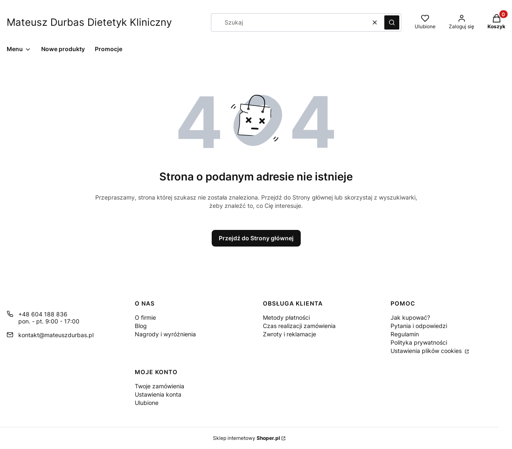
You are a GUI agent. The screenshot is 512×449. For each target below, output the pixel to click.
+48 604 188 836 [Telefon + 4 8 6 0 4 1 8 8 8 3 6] (42, 314)
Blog (141, 325)
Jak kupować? (410, 317)
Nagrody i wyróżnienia (165, 334)
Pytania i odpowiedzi (419, 325)
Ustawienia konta (158, 394)
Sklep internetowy (246, 438)
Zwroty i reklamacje (289, 334)
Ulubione (146, 402)
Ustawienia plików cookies (427, 350)
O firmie (145, 317)
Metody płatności (286, 317)
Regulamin (405, 334)
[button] (391, 22)
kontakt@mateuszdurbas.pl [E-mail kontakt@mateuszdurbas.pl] (56, 334)
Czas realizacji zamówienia (299, 325)
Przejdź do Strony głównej (256, 238)
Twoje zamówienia (159, 386)
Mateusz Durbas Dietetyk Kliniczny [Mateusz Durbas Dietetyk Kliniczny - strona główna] (89, 22)
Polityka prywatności (419, 342)
